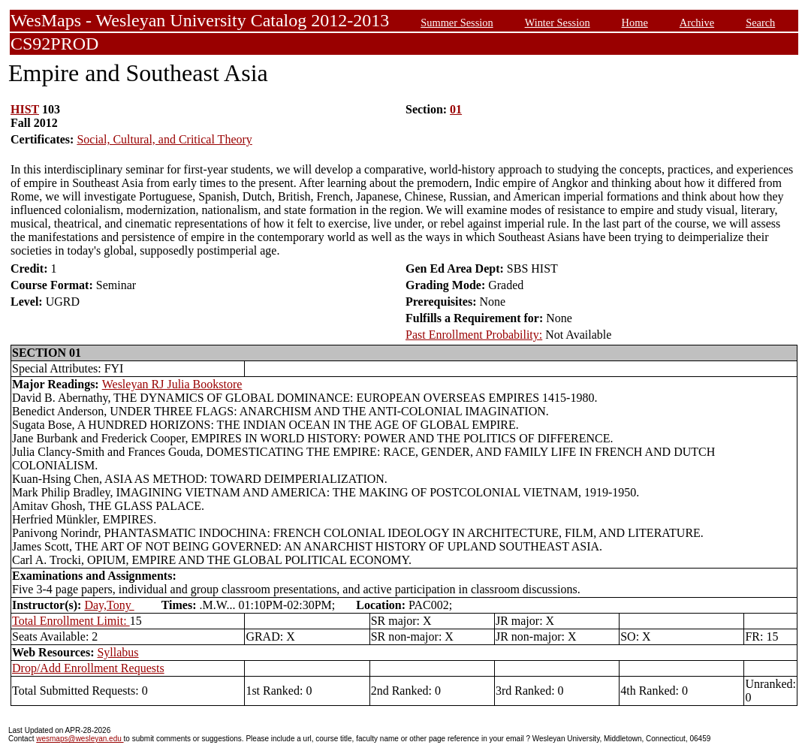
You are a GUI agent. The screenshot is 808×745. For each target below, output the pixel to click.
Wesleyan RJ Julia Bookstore (172, 384)
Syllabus (117, 652)
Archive (697, 23)
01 (456, 109)
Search (760, 23)
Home (635, 23)
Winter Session (557, 23)
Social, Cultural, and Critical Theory (164, 139)
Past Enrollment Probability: (474, 334)
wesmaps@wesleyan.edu (79, 738)
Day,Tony (109, 605)
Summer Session (457, 23)
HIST (25, 109)
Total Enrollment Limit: (71, 620)
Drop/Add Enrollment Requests (88, 668)
